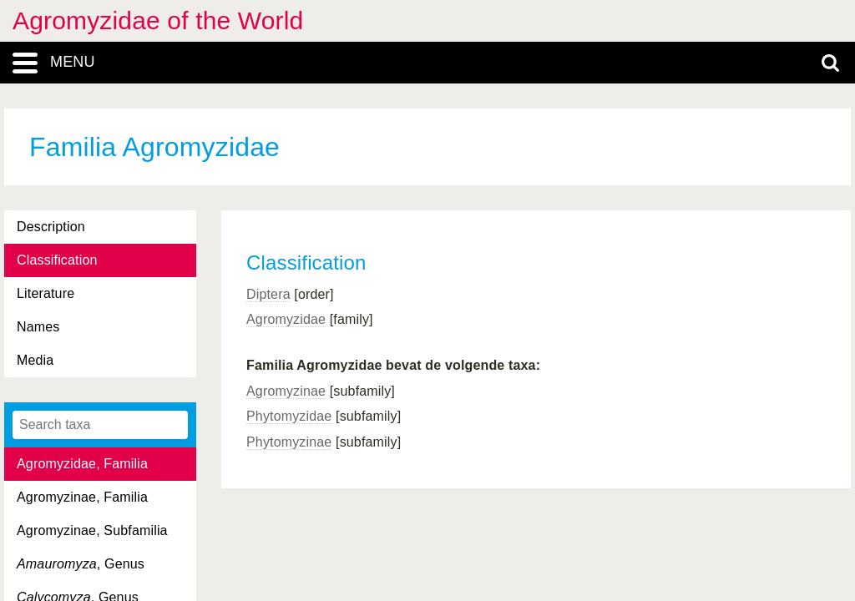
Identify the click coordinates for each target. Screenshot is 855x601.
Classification (57, 260)
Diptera (268, 294)
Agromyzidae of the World (158, 20)
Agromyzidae (286, 319)
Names (38, 327)
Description (51, 227)
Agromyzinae (286, 391)
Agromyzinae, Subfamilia (92, 530)
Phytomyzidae (288, 416)
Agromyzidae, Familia (82, 464)
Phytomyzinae (288, 442)
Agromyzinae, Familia (82, 497)
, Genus (80, 564)
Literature (45, 293)
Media (35, 360)
